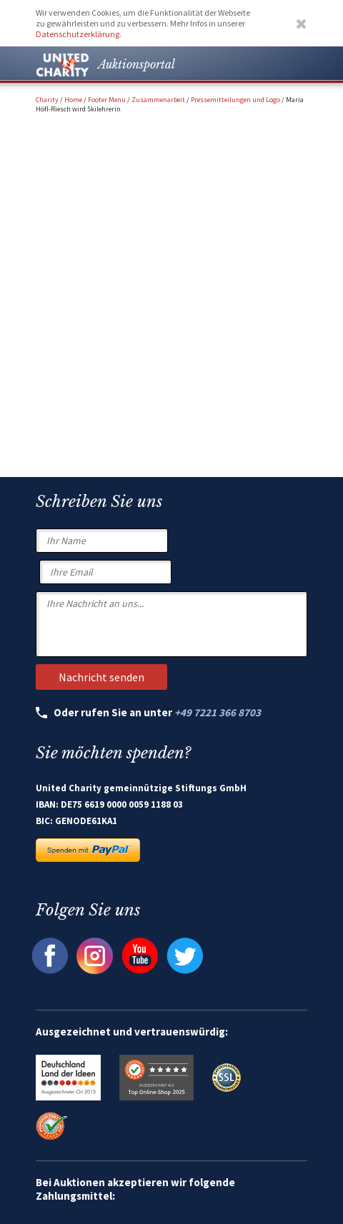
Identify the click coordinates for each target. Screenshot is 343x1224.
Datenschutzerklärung (77, 34)
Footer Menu (107, 99)
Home (73, 99)
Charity (47, 99)
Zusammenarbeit (158, 99)
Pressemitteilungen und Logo (235, 99)
